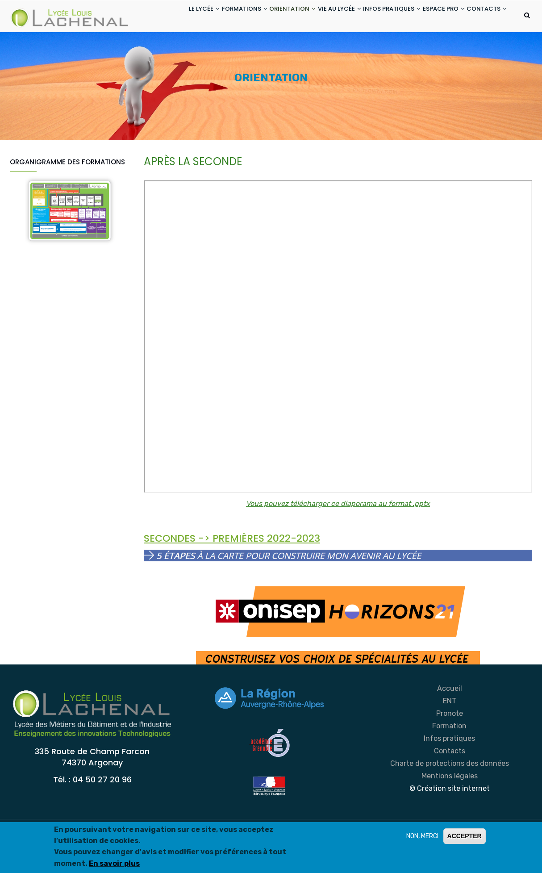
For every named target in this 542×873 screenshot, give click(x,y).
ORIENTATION (265, 17)
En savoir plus (114, 863)
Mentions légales (449, 811)
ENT (449, 736)
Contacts (449, 786)
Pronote (449, 749)
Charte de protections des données (449, 799)
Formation (449, 761)
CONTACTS (168, 50)
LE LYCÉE (163, 17)
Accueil (449, 724)
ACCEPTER (464, 836)
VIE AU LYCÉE (317, 17)
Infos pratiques (449, 774)
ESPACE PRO (435, 17)
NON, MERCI (422, 836)
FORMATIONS (210, 17)
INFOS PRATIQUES (376, 17)
